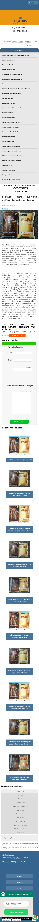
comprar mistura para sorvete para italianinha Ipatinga (19, 707)
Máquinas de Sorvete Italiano (11, 127)
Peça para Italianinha (8, 170)
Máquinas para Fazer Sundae (11, 146)
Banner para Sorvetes (8, 60)
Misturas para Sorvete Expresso (11, 160)
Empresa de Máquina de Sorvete (12, 93)
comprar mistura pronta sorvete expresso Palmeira (19, 565)
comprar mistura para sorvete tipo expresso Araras (19, 494)
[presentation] (19, 378)
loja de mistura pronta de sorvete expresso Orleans (20, 601)
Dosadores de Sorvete (8, 84)
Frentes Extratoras (7, 98)
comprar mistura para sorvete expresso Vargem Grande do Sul (19, 530)
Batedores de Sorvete (8, 69)
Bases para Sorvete (8, 65)
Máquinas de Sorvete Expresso (11, 122)
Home (19, 876)
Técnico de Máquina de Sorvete (11, 180)
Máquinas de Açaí (7, 112)
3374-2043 (22, 31)
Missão (19, 888)
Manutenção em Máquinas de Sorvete (13, 108)
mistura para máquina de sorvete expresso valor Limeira (19, 672)
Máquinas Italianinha (8, 136)
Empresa (20, 882)
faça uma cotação (17, 336)
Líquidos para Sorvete (8, 103)
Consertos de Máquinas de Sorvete (12, 79)
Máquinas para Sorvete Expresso (12, 151)
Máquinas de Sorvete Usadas (10, 132)
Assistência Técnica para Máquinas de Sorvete (15, 55)
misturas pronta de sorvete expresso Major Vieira (19, 636)
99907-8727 (21, 27)
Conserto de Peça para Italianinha (12, 74)
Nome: (19, 353)
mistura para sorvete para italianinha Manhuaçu (19, 778)
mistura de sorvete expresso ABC (19, 460)
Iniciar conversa (16, 912)
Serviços (19, 50)
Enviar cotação (19, 422)
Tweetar (5, 209)
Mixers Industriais (7, 165)
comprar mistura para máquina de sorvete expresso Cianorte (20, 743)
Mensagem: (21, 402)
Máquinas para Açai (8, 141)
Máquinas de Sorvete (8, 117)
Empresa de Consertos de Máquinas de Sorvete (16, 89)
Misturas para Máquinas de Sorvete (12, 156)
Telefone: (22, 368)
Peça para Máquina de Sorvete (11, 175)
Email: (20, 360)
